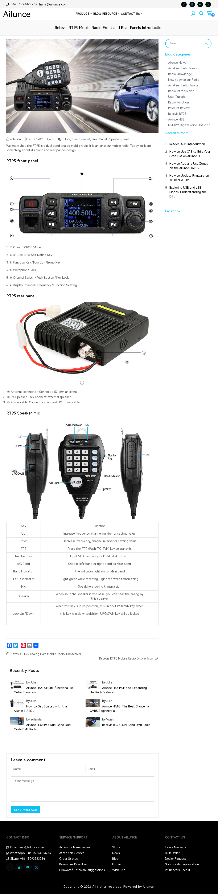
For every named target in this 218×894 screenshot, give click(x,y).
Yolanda (13, 139)
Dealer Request (175, 858)
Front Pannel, (81, 139)
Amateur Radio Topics (183, 85)
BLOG (97, 13)
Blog (115, 858)
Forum (116, 864)
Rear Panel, (100, 139)
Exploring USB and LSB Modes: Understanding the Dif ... (188, 192)
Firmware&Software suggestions (82, 870)
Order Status (68, 858)
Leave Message (175, 847)
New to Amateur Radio (184, 79)
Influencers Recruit (177, 870)
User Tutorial (177, 96)
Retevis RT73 (177, 113)
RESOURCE (111, 13)
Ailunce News (177, 62)
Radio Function (178, 102)
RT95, (66, 139)
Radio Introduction (181, 91)
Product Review (179, 108)
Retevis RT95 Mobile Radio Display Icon (126, 658)
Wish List (118, 870)
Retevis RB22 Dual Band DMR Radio (126, 725)
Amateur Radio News (182, 68)
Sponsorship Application (182, 864)
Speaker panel (118, 139)
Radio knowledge (180, 74)
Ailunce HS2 (176, 119)
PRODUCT (84, 13)
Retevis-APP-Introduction (187, 144)
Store (116, 847)
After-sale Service (71, 853)
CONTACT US (131, 13)
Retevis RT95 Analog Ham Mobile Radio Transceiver (46, 654)
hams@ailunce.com (53, 4)
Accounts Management (75, 847)
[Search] (185, 43)
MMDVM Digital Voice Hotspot (189, 125)
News (116, 853)
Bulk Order (172, 853)
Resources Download (73, 864)
